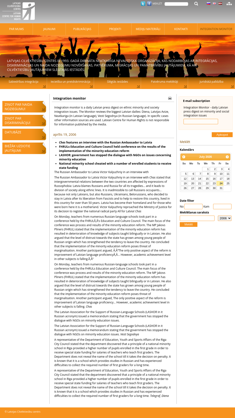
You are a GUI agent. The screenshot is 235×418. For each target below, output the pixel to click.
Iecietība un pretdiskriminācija (70, 82)
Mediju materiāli (148, 29)
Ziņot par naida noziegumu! (18, 106)
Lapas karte (229, 3)
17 (221, 178)
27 (192, 188)
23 (214, 183)
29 (207, 188)
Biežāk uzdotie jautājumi (17, 148)
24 (221, 183)
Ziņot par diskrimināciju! (17, 120)
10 (221, 173)
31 (221, 188)
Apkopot (222, 134)
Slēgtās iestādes (117, 82)
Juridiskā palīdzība (211, 82)
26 (185, 188)
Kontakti (181, 29)
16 (214, 178)
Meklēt (188, 224)
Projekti (115, 29)
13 (192, 178)
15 (207, 178)
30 (214, 188)
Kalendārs (187, 150)
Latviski (220, 3)
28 (199, 188)
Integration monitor (216, 29)
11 (228, 173)
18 (228, 178)
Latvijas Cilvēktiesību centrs (20, 11)
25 (228, 183)
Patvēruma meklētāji (164, 82)
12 (185, 178)
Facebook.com (149, 3)
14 (199, 178)
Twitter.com (143, 3)
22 (207, 183)
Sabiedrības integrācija (23, 82)
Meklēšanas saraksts (194, 212)
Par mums (16, 29)
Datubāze (13, 132)
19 (185, 183)
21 (199, 183)
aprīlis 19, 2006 (64, 134)
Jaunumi (49, 29)
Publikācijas (82, 29)
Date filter (187, 201)
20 (192, 183)
